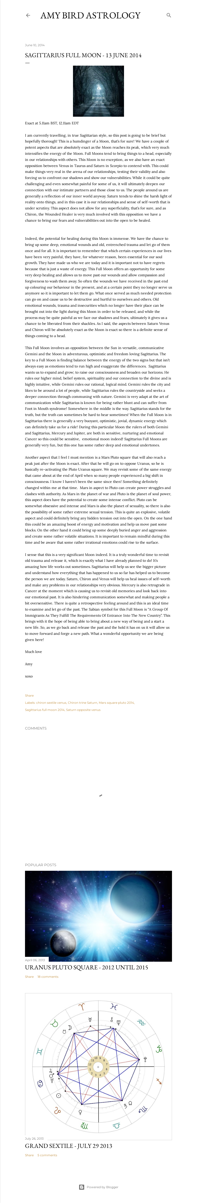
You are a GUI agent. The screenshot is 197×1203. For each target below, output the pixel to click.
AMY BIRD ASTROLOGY (90, 15)
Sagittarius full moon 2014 (45, 710)
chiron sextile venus (51, 703)
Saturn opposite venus (83, 710)
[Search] (169, 14)
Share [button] (29, 695)
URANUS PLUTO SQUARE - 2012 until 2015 (86, 967)
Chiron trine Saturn (82, 703)
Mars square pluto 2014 (116, 703)
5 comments (47, 1155)
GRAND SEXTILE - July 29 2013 (68, 1146)
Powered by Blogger (98, 1187)
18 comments (48, 977)
